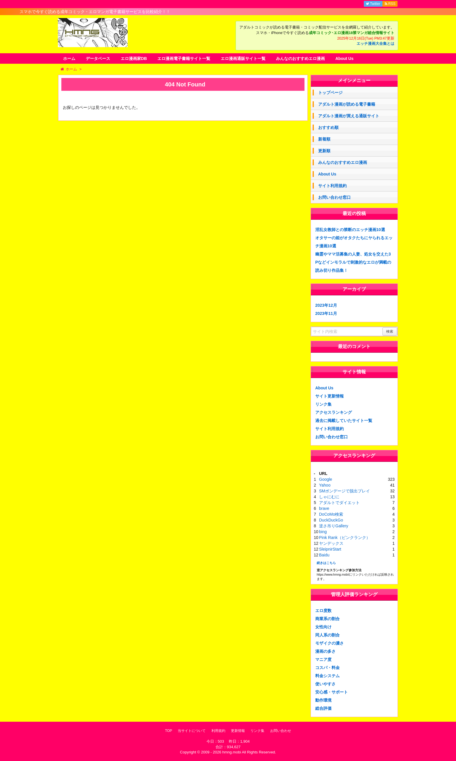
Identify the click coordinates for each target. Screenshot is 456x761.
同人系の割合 (327, 635)
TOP (168, 731)
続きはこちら (326, 563)
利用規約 (218, 731)
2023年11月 (326, 313)
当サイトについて (192, 731)
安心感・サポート (331, 692)
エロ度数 (323, 610)
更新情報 (238, 731)
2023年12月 (326, 305)
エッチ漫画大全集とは (375, 44)
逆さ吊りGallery (333, 526)
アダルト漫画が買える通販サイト (348, 116)
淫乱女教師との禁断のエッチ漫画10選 (350, 229)
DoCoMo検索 (331, 514)
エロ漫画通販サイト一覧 (243, 58)
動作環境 (323, 700)
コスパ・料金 (327, 667)
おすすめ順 (328, 127)
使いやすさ (325, 684)
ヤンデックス (331, 543)
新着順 (324, 139)
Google (325, 479)
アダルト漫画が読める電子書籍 (346, 104)
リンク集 (323, 404)
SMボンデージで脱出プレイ (344, 491)
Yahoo (324, 485)
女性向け (323, 627)
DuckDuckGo (331, 520)
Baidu (324, 555)
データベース (98, 58)
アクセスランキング (333, 412)
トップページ (330, 93)
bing (323, 531)
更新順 (324, 151)
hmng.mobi (231, 752)
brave (324, 508)
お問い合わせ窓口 (334, 197)
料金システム (327, 675)
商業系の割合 (327, 618)
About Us (344, 58)
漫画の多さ (325, 651)
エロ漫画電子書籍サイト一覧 (183, 58)
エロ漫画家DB (134, 58)
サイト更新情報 (329, 396)
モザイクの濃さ (329, 643)
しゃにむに (329, 496)
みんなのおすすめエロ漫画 (300, 58)
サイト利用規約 (332, 186)
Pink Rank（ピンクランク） (344, 537)
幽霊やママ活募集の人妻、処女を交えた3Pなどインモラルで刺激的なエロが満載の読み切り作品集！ (353, 262)
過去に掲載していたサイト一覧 (343, 420)
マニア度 (323, 659)
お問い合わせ (280, 731)
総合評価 (323, 708)
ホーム (69, 58)
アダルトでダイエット (339, 502)
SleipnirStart (330, 549)
